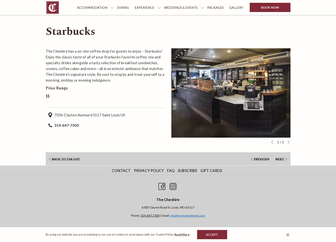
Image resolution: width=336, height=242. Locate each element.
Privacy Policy (149, 170)
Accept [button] (212, 234)
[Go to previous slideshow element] (272, 142)
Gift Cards (211, 170)
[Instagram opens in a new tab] (173, 185)
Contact (121, 170)
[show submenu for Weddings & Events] (202, 7)
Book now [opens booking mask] (270, 7)
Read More (182, 234)
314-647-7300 (66, 125)
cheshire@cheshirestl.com (187, 216)
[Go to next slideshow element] (288, 142)
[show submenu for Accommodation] (112, 7)
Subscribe (187, 170)
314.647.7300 (150, 215)
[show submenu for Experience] (159, 7)
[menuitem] (92, 7)
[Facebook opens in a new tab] (161, 185)
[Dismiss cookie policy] (287, 234)
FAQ (171, 170)
